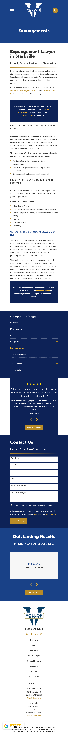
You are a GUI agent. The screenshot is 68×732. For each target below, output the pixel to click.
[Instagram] (41, 634)
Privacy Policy (38, 514)
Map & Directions (34, 698)
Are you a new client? (18, 486)
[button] (13, 725)
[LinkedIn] (36, 634)
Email (13, 479)
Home (33, 645)
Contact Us (34, 677)
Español (34, 671)
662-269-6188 (34, 629)
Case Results (34, 666)
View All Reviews (34, 427)
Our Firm (34, 650)
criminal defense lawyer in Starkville (24, 91)
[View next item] (37, 420)
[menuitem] (34, 323)
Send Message (19, 521)
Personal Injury (34, 656)
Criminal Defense (34, 661)
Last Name (15, 465)
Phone (13, 472)
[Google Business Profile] (27, 634)
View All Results (34, 592)
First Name (15, 458)
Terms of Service (50, 514)
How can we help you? (18, 493)
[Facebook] (31, 634)
